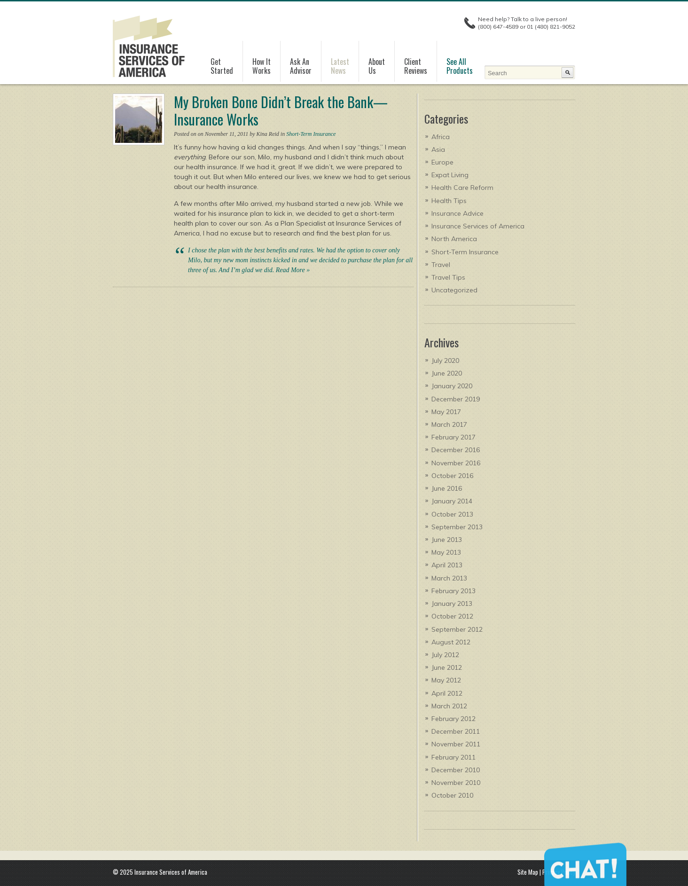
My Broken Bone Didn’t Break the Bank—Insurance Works (281, 110)
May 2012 (446, 680)
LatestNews (340, 66)
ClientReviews (415, 66)
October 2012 (452, 616)
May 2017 (446, 412)
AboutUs (376, 66)
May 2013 (446, 552)
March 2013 (449, 578)
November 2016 (455, 463)
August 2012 (450, 642)
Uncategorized (454, 290)
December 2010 (455, 770)
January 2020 (451, 386)
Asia (438, 149)
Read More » (293, 270)
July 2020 (445, 360)
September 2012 (457, 629)
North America (454, 239)
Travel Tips (448, 277)
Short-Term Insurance (311, 134)
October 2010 (452, 795)
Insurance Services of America (477, 226)
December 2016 (455, 450)
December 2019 (455, 399)
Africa (440, 137)
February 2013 (453, 591)
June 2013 (446, 539)
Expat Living (450, 175)
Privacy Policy (558, 872)
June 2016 (446, 488)
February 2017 (453, 437)
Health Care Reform (462, 187)
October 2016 (452, 475)
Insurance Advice (457, 213)
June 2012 (446, 667)
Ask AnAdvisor (301, 66)
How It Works (261, 66)
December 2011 (455, 731)
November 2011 (455, 744)
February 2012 (453, 718)
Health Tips (449, 200)
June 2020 (446, 373)
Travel (440, 264)
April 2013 (446, 565)
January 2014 (451, 501)
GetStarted (222, 66)
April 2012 (446, 693)
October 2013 (452, 514)
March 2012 (449, 706)
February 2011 (453, 757)
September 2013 (457, 527)
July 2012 (445, 655)
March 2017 (449, 424)
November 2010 (455, 782)
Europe (442, 162)
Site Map (527, 872)
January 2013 (451, 603)
